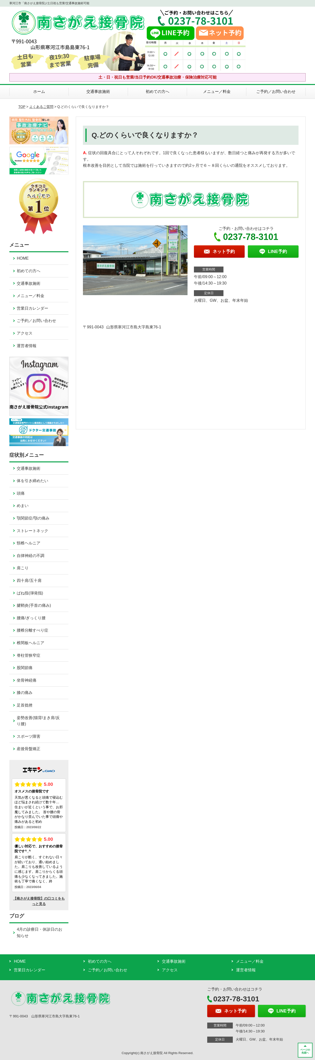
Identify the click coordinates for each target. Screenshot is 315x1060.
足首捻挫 (24, 705)
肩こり (23, 568)
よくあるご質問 (41, 107)
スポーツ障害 (28, 736)
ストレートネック (32, 531)
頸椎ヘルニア (28, 543)
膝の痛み (24, 692)
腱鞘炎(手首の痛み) (34, 605)
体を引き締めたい (32, 481)
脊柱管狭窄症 (28, 655)
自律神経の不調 (30, 556)
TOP (21, 107)
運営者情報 (26, 346)
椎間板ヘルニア (30, 643)
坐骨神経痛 (26, 680)
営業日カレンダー (32, 308)
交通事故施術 (98, 91)
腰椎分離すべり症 (32, 630)
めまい (23, 506)
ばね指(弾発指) (30, 593)
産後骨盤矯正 (28, 749)
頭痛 (21, 493)
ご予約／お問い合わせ (276, 91)
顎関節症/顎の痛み (33, 518)
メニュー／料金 (217, 91)
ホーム (39, 91)
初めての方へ (157, 91)
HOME (23, 258)
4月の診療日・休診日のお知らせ (39, 932)
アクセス (24, 333)
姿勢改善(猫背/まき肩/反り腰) (38, 721)
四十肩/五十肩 (29, 580)
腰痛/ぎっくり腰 (31, 618)
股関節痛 (24, 668)
